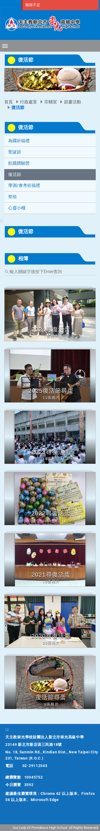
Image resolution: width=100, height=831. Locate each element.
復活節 (14, 174)
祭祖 (12, 196)
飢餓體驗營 (19, 163)
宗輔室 (50, 101)
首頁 (8, 101)
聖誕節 (14, 151)
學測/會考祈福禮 (24, 185)
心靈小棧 (16, 207)
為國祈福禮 (19, 140)
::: (1, 220)
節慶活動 (72, 101)
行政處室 (28, 101)
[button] (8, 80)
